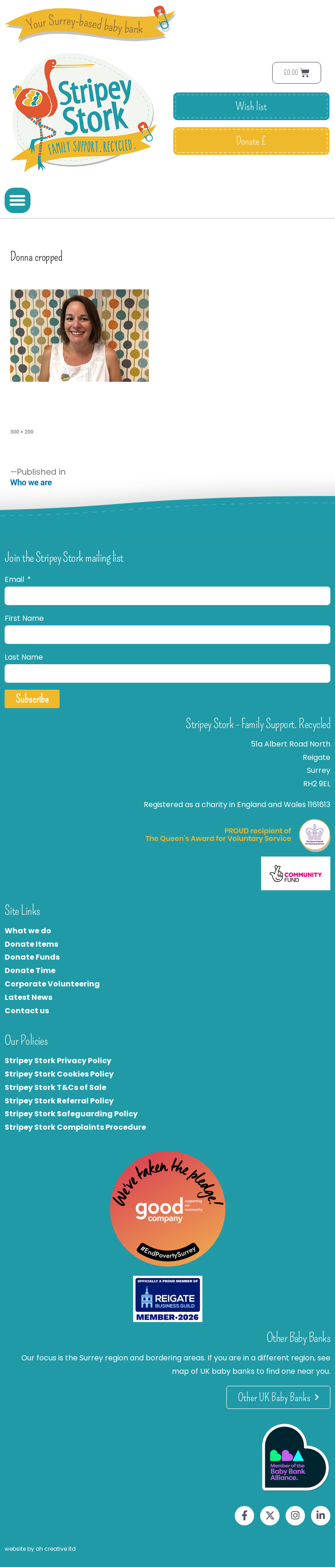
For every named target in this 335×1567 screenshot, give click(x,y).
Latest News (28, 997)
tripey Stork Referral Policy (61, 1101)
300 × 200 (21, 431)
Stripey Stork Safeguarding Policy (71, 1113)
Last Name (24, 657)
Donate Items (31, 944)
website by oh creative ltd (40, 1549)
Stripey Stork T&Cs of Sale (55, 1087)
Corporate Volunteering (52, 984)
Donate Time (30, 970)
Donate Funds (32, 957)
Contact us (27, 1010)
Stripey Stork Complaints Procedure (75, 1127)
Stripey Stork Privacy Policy (58, 1060)
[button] (17, 201)
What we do (28, 930)
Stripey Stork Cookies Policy (59, 1074)
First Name (24, 618)
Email (15, 579)
